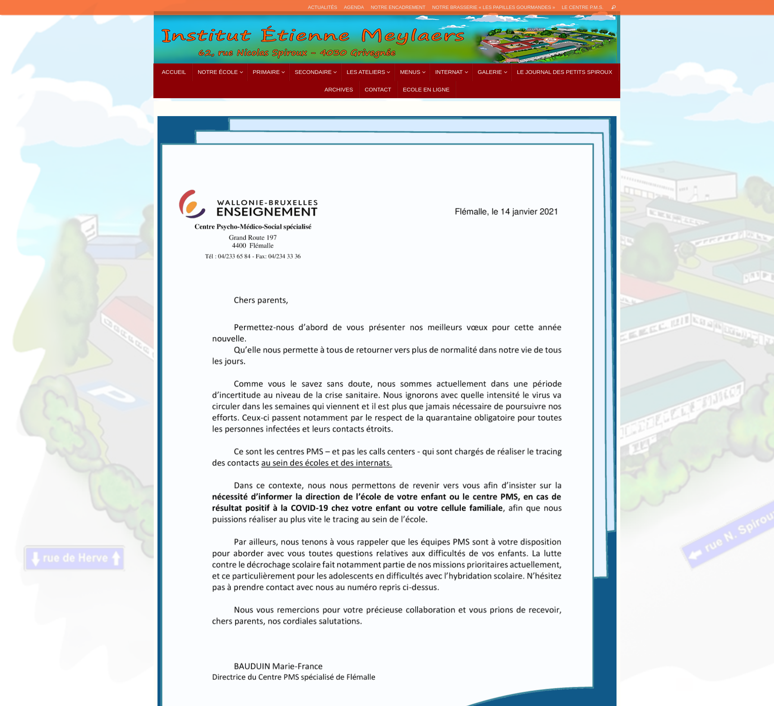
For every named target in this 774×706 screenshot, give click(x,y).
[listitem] (224, 129)
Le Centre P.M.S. (582, 7)
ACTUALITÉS (322, 7)
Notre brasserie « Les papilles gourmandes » (493, 7)
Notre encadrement (398, 7)
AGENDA (354, 7)
